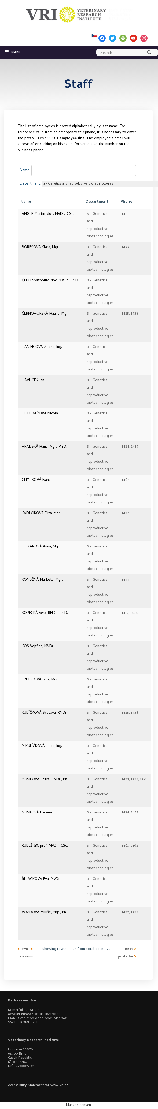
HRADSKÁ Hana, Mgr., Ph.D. (44, 447)
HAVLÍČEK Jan (33, 380)
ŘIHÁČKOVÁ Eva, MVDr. (41, 879)
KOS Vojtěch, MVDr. (38, 646)
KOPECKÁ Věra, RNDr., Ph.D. (45, 613)
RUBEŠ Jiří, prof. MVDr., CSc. (45, 846)
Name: (25, 170)
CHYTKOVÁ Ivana (36, 480)
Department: (30, 184)
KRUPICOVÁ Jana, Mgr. (40, 680)
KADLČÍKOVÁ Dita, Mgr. (41, 513)
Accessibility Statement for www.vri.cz (38, 1085)
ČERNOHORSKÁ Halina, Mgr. (45, 314)
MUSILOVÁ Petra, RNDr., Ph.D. (46, 779)
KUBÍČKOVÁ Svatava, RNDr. (44, 713)
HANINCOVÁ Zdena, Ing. (42, 347)
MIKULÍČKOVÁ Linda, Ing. (42, 746)
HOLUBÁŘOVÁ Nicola (40, 414)
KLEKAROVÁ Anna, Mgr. (41, 547)
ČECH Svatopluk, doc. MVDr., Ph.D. (50, 281)
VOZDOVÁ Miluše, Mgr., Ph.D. (46, 912)
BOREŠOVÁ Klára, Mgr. (40, 247)
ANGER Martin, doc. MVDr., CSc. (48, 214)
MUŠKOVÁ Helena (37, 813)
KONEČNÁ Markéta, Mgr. (42, 580)
